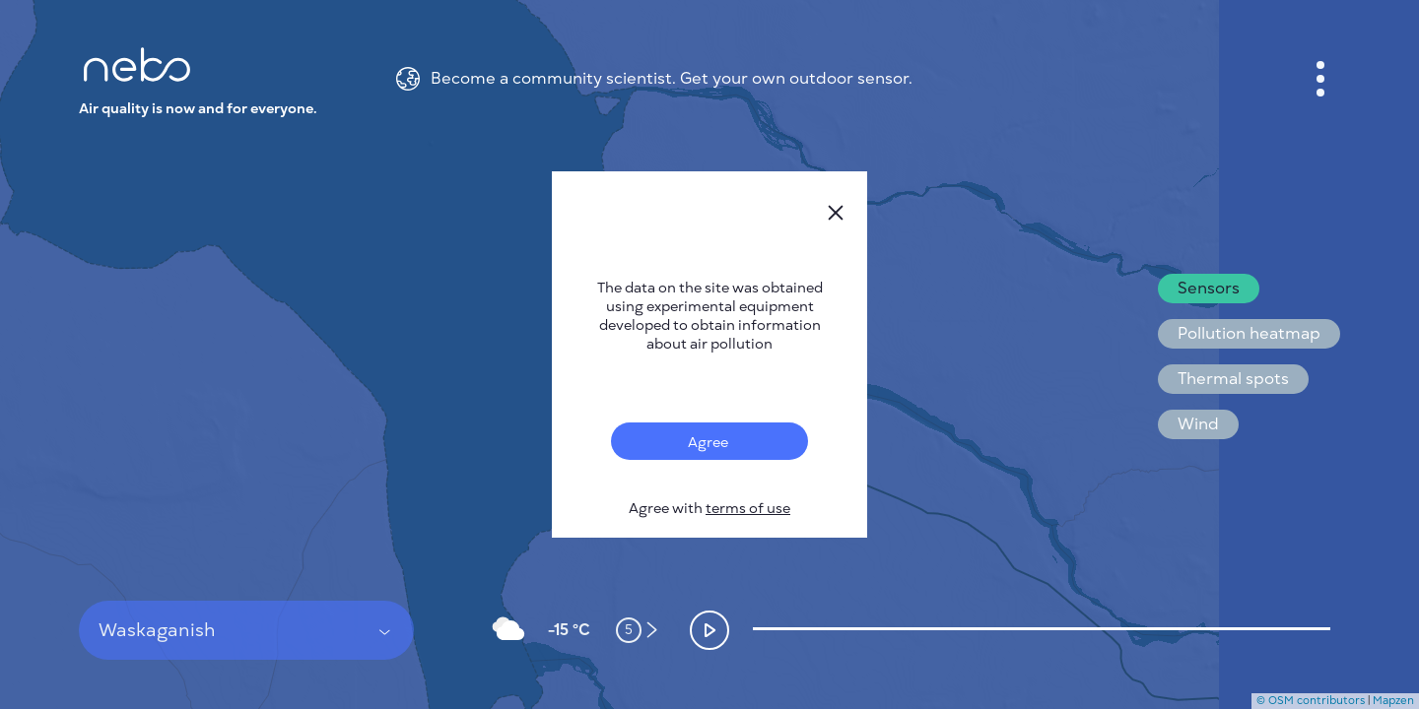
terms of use (748, 508)
